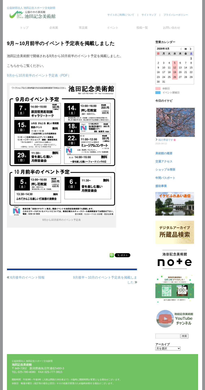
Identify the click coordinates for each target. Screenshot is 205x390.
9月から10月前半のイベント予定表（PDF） (39, 75)
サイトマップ (149, 14)
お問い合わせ (171, 27)
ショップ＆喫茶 (165, 169)
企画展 (53, 27)
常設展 (83, 27)
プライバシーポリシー (176, 14)
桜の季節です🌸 (167, 139)
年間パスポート (165, 177)
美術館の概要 (163, 153)
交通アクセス (163, 161)
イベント (112, 27)
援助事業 (161, 186)
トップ (24, 27)
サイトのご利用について (120, 14)
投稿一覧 (142, 27)
